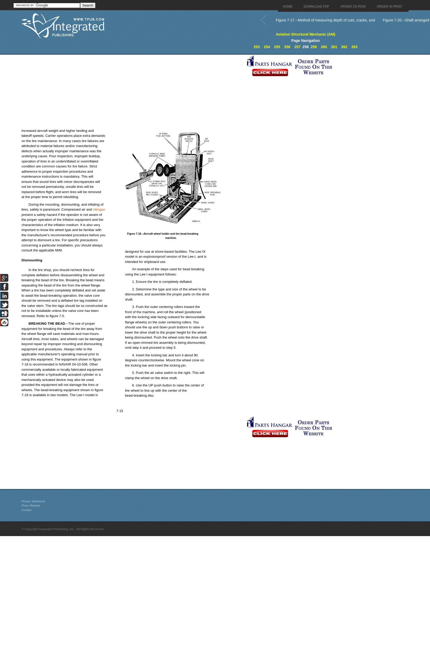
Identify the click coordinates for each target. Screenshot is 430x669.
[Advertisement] (132, 91)
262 (344, 47)
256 (287, 47)
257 (297, 47)
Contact (26, 509)
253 (257, 47)
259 (314, 47)
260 (324, 47)
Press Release (30, 505)
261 (334, 47)
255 (277, 47)
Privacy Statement (33, 501)
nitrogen (99, 209)
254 (267, 47)
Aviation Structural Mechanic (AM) (305, 34)
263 (354, 47)
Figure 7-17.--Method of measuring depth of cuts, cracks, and (325, 20)
